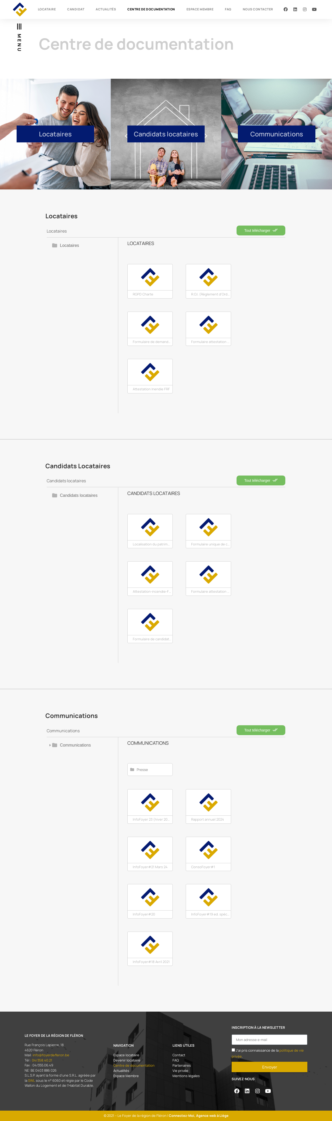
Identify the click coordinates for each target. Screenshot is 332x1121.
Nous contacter (258, 9)
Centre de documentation (151, 9)
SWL (31, 1080)
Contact (178, 1055)
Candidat (75, 9)
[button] (19, 37)
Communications (75, 745)
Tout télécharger (261, 230)
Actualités (106, 9)
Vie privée (180, 1070)
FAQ (228, 9)
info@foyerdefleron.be (51, 1055)
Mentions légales (186, 1075)
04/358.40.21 (42, 1060)
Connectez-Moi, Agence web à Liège (199, 1115)
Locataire (47, 9)
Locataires (69, 245)
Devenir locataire (126, 1060)
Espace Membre (200, 9)
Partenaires (181, 1065)
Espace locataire (126, 1055)
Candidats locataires (79, 495)
